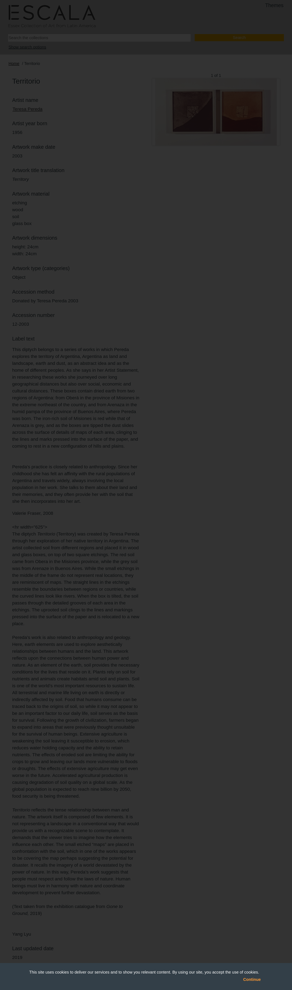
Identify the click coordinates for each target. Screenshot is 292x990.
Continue (252, 979)
